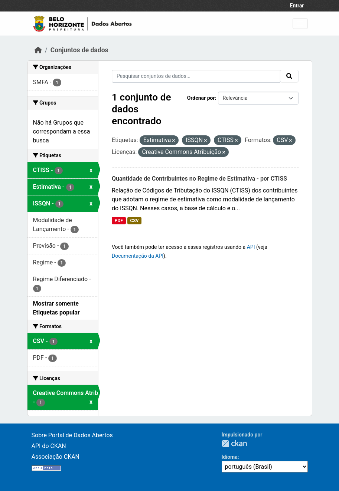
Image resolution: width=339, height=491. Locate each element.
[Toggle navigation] (300, 23)
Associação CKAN (56, 456)
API (251, 247)
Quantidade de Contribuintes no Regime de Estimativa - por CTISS (199, 178)
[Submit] (289, 76)
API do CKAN (49, 445)
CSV (134, 220)
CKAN (234, 443)
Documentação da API (137, 256)
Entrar (297, 6)
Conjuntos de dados (79, 50)
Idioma (230, 457)
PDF (119, 220)
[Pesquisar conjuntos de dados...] (196, 76)
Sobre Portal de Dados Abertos (72, 435)
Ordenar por (201, 98)
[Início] (38, 50)
